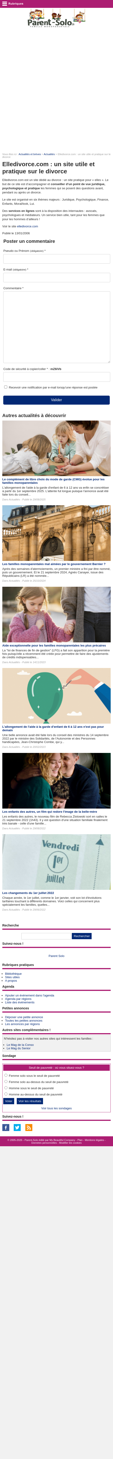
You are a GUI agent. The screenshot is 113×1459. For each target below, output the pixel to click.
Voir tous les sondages (56, 1108)
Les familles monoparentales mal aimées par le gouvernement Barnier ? (54, 564)
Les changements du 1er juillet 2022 (28, 893)
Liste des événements (19, 1002)
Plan (80, 1140)
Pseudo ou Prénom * (24, 251)
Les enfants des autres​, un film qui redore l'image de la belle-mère (49, 811)
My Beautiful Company (62, 1140)
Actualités (49, 154)
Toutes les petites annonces (23, 1020)
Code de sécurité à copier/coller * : (32, 369)
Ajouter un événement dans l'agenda (29, 995)
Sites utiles (12, 977)
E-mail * (15, 269)
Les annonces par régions (22, 1024)
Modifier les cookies (70, 1142)
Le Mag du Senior (19, 1048)
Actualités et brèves (30, 154)
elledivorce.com (27, 226)
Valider (56, 400)
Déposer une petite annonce (24, 1017)
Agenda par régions (18, 999)
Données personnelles (44, 1142)
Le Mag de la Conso (20, 1045)
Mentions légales (94, 1140)
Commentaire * (13, 288)
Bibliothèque (13, 973)
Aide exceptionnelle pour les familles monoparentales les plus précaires (54, 645)
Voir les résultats (30, 1101)
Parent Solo (56, 956)
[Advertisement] (56, 90)
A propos (11, 980)
